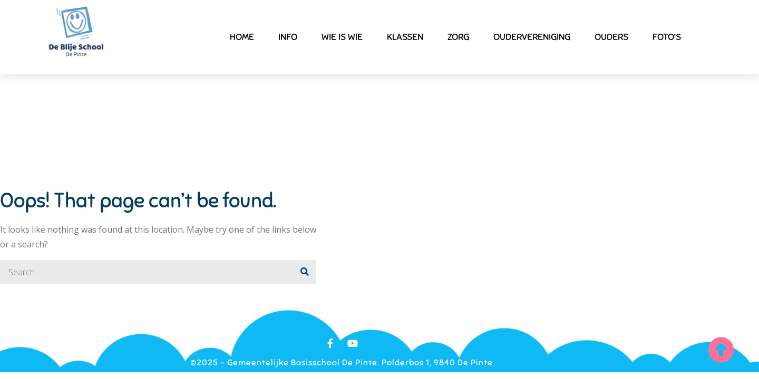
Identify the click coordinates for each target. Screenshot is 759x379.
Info (287, 37)
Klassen (405, 37)
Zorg (458, 37)
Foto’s (667, 37)
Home (242, 37)
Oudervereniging (531, 37)
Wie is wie (342, 37)
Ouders (611, 37)
